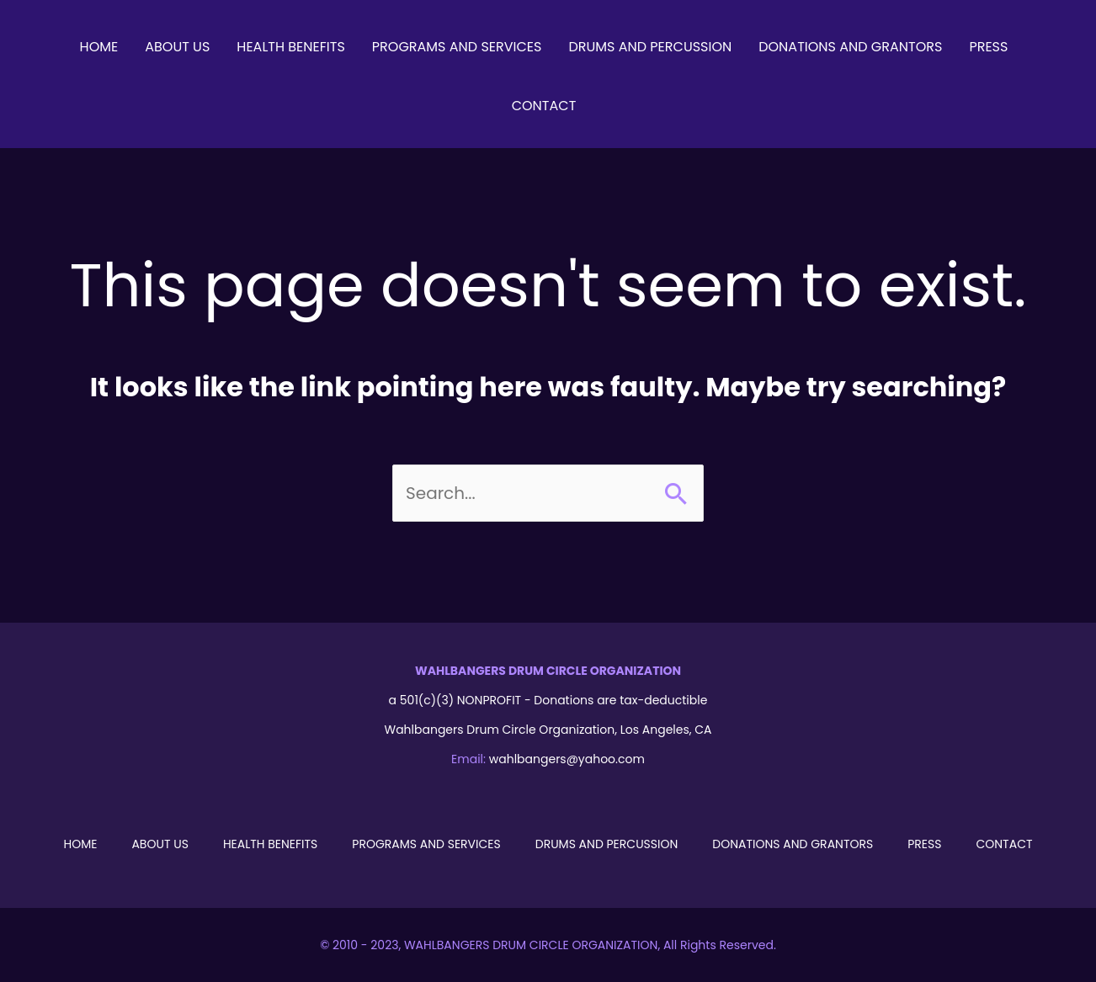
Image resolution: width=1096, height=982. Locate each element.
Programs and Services (426, 844)
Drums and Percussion (606, 844)
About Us (159, 844)
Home (80, 844)
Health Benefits (270, 844)
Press (924, 844)
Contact (1004, 844)
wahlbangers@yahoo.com (567, 759)
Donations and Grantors (792, 844)
